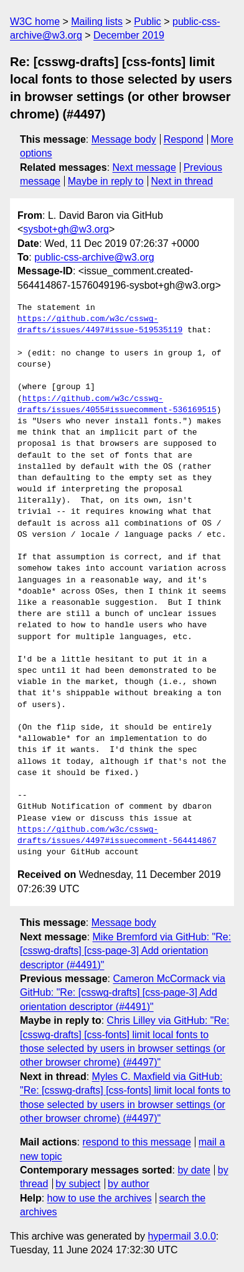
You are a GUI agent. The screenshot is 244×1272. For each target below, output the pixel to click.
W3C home (35, 21)
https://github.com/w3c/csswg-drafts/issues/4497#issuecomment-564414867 (117, 835)
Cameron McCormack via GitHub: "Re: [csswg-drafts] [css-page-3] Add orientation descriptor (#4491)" (122, 992)
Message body (124, 139)
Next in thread (182, 181)
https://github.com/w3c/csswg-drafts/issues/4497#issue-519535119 (99, 325)
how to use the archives (99, 1198)
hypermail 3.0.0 (181, 1236)
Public (147, 21)
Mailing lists (97, 21)
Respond (184, 139)
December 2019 (128, 35)
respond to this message (136, 1142)
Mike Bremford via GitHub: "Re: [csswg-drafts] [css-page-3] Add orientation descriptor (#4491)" (125, 951)
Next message (144, 167)
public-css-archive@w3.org (94, 257)
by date (193, 1170)
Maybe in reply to (106, 181)
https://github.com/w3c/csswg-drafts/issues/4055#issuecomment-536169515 (117, 404)
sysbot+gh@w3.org (66, 229)
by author (128, 1183)
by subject (77, 1183)
